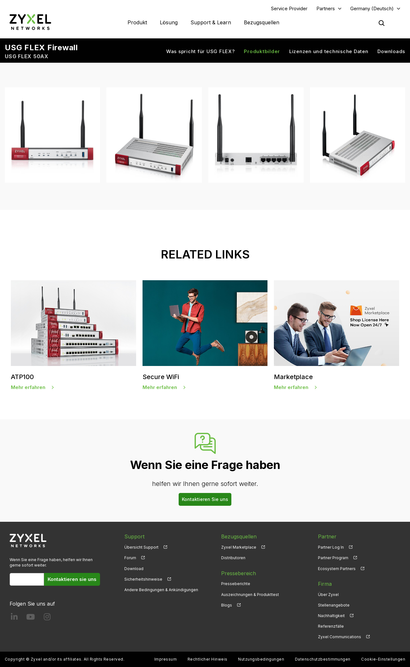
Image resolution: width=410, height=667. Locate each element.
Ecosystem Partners (337, 568)
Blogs (226, 605)
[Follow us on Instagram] (47, 618)
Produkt (137, 22)
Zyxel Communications (339, 636)
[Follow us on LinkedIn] (14, 618)
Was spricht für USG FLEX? (200, 51)
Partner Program (333, 557)
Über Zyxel (328, 594)
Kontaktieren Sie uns (205, 499)
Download (133, 568)
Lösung (169, 22)
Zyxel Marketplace (238, 547)
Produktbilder (262, 51)
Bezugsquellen (261, 22)
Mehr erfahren (28, 387)
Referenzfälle (331, 626)
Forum (130, 557)
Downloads (391, 51)
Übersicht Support (141, 547)
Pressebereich (238, 573)
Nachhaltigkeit (331, 615)
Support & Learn (210, 22)
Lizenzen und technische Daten (328, 51)
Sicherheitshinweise (143, 579)
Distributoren (233, 557)
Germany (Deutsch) (372, 8)
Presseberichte (235, 583)
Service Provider (289, 8)
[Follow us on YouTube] (30, 618)
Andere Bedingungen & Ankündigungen (161, 589)
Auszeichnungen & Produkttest (250, 594)
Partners (325, 8)
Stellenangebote (334, 605)
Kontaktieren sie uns (72, 579)
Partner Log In (331, 547)
